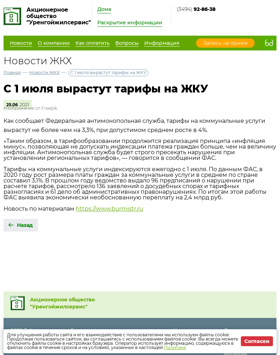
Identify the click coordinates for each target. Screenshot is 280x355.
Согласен (256, 341)
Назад (25, 225)
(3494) (196, 9)
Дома (104, 9)
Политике (175, 347)
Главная (12, 72)
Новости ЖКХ (44, 72)
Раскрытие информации (129, 22)
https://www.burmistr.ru (109, 208)
